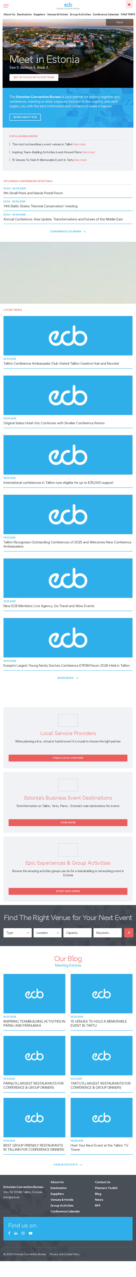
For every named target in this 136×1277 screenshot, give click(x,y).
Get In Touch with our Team (34, 77)
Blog (98, 1194)
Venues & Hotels (57, 14)
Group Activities (80, 14)
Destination (24, 14)
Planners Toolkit (106, 1188)
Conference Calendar (106, 14)
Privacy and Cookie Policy (65, 1254)
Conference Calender (68, 231)
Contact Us (102, 1182)
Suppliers (39, 14)
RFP (97, 1205)
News (99, 1199)
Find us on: (23, 1225)
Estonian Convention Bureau (30, 1254)
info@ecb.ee (11, 1197)
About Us (9, 14)
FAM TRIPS (128, 14)
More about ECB (25, 117)
